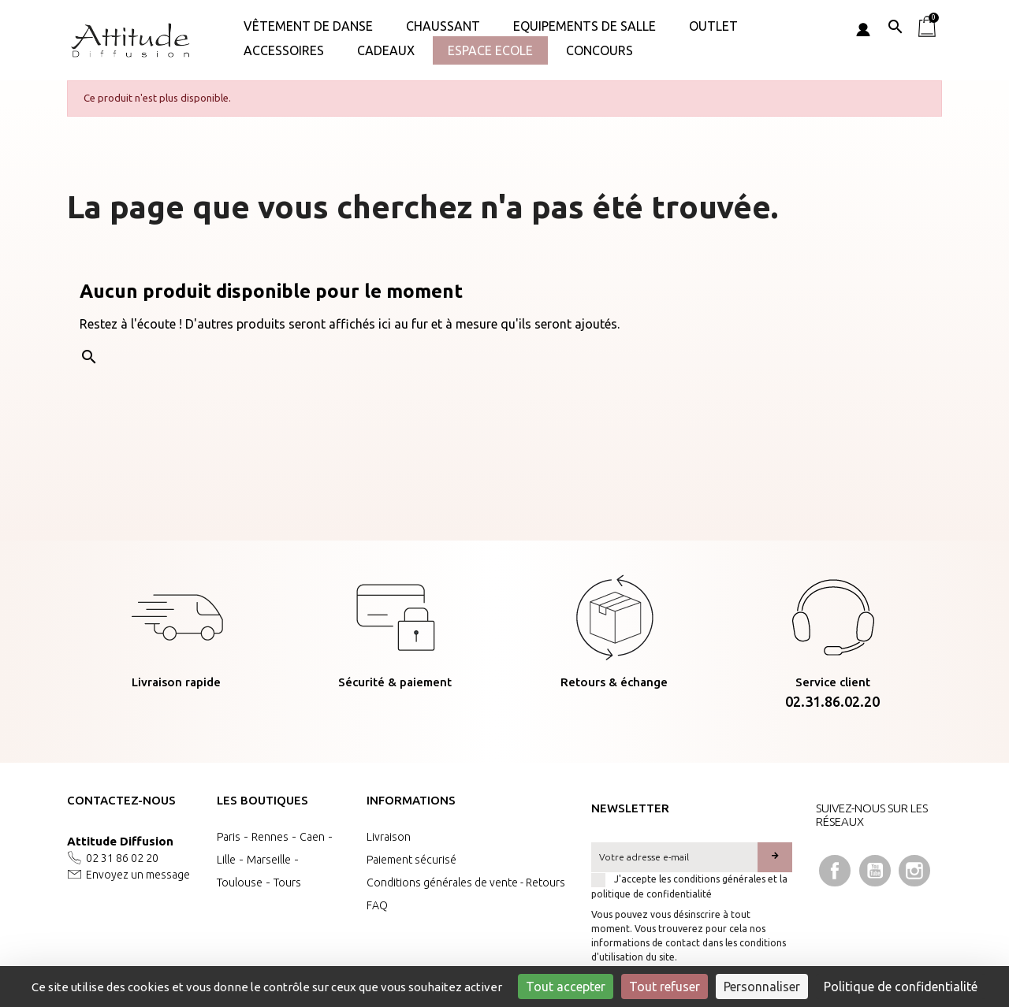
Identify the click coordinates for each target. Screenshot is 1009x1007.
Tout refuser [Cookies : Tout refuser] (664, 986)
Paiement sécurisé (411, 859)
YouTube (875, 870)
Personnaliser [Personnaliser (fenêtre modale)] (762, 986)
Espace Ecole (490, 50)
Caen (312, 836)
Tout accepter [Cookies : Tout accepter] (565, 986)
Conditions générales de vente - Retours (466, 882)
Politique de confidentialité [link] (900, 986)
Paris (228, 836)
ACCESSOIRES (284, 50)
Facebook (834, 870)
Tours (287, 882)
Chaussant (443, 26)
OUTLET (713, 26)
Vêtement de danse (308, 26)
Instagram (914, 870)
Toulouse (239, 882)
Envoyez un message (138, 874)
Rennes (270, 836)
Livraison (389, 836)
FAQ (377, 905)
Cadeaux (386, 50)
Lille (226, 859)
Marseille (269, 859)
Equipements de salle (584, 26)
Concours (599, 50)
